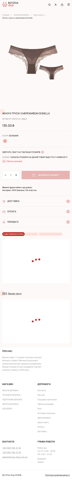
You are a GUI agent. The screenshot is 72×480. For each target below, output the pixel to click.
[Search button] (49, 4)
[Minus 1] (16, 175)
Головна (5, 15)
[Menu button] (69, 4)
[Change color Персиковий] (5, 141)
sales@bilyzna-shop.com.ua (14, 457)
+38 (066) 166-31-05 (11, 452)
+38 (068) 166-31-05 (11, 448)
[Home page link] (10, 4)
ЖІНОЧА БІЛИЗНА (21, 15)
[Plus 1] (5, 175)
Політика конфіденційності (57, 475)
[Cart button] (62, 4)
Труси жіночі (38, 15)
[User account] (56, 4)
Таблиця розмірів (12, 161)
